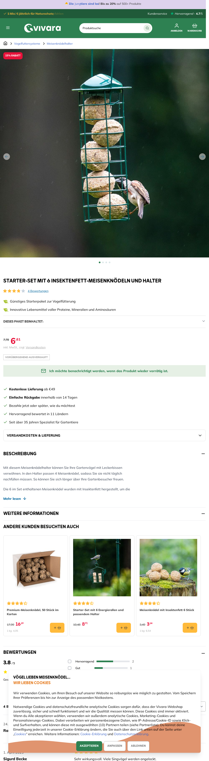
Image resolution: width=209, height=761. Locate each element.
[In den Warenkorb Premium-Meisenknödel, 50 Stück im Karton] (57, 628)
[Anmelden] (176, 28)
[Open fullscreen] (104, 153)
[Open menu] (7, 27)
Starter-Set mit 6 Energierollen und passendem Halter (98, 612)
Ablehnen (138, 746)
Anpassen (114, 746)
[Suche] (147, 28)
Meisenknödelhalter (60, 43)
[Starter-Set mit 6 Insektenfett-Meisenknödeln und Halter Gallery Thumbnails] (104, 262)
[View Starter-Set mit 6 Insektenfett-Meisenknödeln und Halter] (99, 262)
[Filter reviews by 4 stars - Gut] (69, 668)
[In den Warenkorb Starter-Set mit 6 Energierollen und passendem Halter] (123, 628)
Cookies (20, 734)
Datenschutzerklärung (131, 734)
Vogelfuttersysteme (27, 43)
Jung (78, 4)
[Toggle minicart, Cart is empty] (195, 28)
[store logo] (42, 28)
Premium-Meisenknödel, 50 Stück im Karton (33, 612)
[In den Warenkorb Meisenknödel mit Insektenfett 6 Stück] (190, 628)
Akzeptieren (89, 746)
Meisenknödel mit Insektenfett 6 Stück (167, 610)
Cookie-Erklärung (93, 734)
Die (72, 4)
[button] (14, 291)
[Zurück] (6, 156)
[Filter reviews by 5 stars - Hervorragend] (69, 661)
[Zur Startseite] (5, 44)
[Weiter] (202, 156)
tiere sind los (90, 4)
